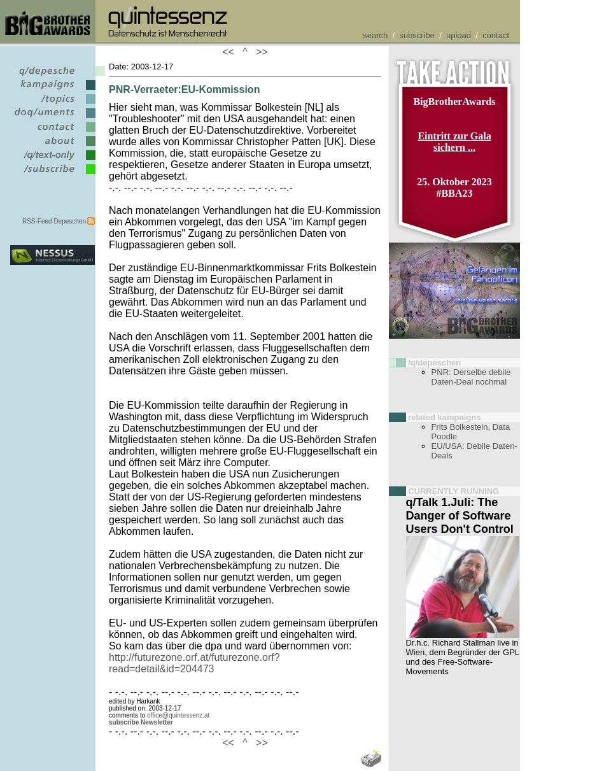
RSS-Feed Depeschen (54, 221)
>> (259, 51)
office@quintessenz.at (178, 715)
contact (495, 35)
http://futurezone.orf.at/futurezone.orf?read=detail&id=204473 (194, 663)
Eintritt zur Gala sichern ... (454, 142)
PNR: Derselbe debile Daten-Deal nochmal (471, 376)
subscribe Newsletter (141, 722)
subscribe (417, 35)
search (375, 35)
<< (231, 51)
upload (458, 35)
